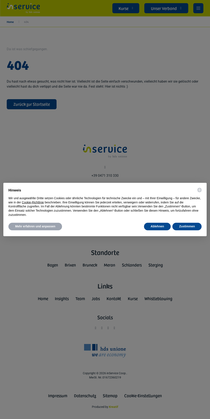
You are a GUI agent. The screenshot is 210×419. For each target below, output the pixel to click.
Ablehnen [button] (157, 226)
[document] (105, 202)
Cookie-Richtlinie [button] (33, 202)
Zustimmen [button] (187, 226)
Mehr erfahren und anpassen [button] (35, 226)
